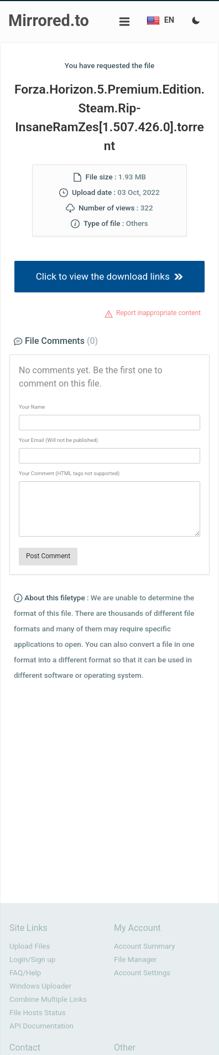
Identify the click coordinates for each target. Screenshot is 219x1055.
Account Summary (144, 946)
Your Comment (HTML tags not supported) (69, 473)
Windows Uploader (40, 986)
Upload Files (29, 946)
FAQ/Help (25, 973)
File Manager (135, 959)
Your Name (32, 407)
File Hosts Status (37, 1012)
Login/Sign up (32, 959)
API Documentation (41, 1026)
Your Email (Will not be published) (58, 440)
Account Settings (142, 973)
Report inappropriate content (158, 313)
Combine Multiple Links (48, 999)
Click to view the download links (110, 276)
